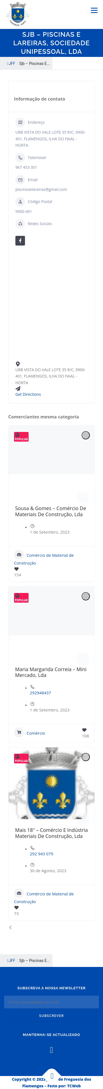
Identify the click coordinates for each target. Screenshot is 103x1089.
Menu (94, 10)
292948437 (40, 692)
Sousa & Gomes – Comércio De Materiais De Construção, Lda (50, 511)
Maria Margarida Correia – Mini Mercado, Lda (51, 672)
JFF (11, 63)
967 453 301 (26, 167)
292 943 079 (41, 853)
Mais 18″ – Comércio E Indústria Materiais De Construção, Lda (51, 833)
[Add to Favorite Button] (86, 435)
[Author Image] (82, 497)
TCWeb (74, 1085)
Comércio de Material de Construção (44, 558)
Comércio (29, 732)
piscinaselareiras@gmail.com (41, 189)
